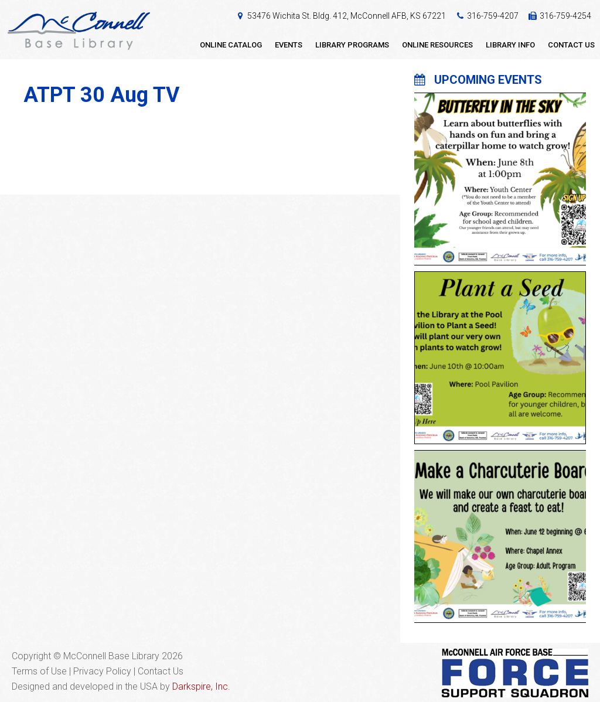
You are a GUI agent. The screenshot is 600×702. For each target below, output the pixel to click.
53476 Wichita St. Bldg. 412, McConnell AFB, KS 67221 (346, 16)
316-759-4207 (493, 16)
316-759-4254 (565, 16)
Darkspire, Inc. (201, 686)
